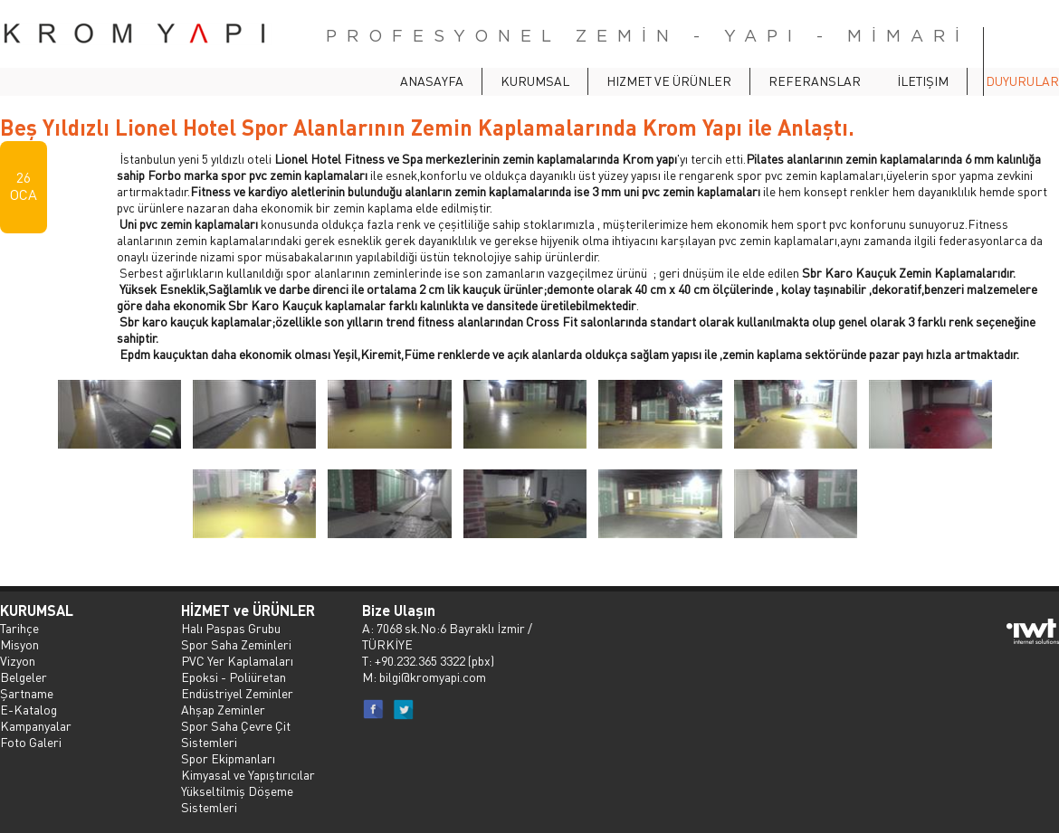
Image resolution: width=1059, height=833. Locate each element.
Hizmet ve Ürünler (668, 80)
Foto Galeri (31, 742)
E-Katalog (28, 709)
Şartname (26, 693)
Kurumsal (535, 80)
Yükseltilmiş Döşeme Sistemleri (237, 798)
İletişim (923, 80)
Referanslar (814, 80)
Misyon (19, 644)
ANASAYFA (431, 80)
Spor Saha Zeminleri (236, 644)
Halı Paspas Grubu (231, 628)
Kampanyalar (36, 725)
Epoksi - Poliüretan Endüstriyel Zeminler (237, 684)
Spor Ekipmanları (228, 758)
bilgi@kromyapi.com (432, 676)
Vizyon (17, 660)
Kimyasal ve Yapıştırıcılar (248, 774)
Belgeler (23, 676)
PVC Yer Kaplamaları (237, 660)
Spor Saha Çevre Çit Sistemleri (236, 733)
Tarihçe (19, 628)
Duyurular (1022, 80)
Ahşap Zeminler (223, 709)
